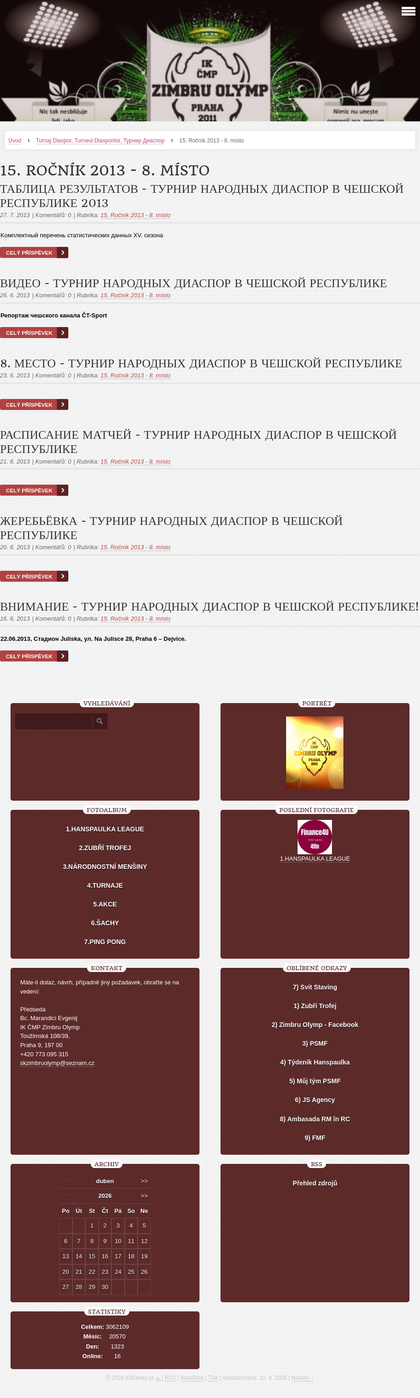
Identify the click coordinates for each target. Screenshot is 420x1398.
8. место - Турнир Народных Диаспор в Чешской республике (201, 363)
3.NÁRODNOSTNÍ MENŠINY (105, 866)
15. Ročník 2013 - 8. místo (135, 215)
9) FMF (314, 1137)
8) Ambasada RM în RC (315, 1119)
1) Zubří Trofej (314, 1006)
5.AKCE (104, 904)
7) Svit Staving (315, 987)
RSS (170, 1378)
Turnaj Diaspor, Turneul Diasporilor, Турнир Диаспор (100, 140)
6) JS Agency (315, 1099)
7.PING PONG (105, 941)
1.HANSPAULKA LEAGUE (105, 829)
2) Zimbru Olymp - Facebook (314, 1024)
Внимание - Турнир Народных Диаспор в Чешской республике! (209, 607)
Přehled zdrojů (315, 1183)
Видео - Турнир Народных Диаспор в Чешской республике (193, 283)
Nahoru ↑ (303, 1378)
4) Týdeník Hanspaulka (315, 1062)
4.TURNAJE (105, 885)
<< (65, 1181)
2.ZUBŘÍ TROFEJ (105, 848)
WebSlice (192, 1378)
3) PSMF (314, 1043)
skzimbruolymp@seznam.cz (57, 1062)
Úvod (14, 140)
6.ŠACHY (105, 923)
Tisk (213, 1378)
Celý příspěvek (29, 253)
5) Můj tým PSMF (315, 1081)
